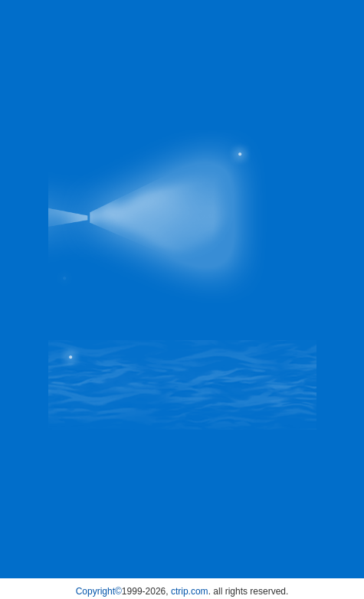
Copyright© (99, 591)
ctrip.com (189, 591)
